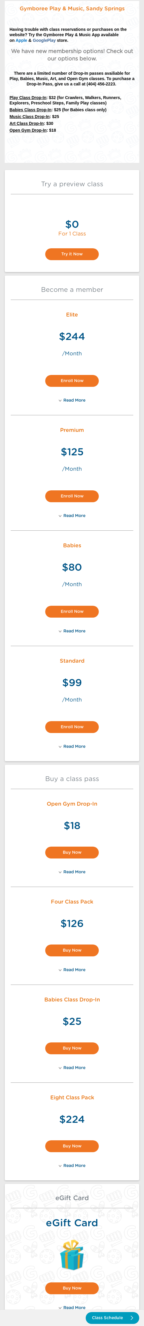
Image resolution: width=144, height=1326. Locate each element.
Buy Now (72, 852)
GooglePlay (44, 40)
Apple (21, 40)
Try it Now (72, 254)
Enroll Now (72, 381)
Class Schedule (112, 1318)
